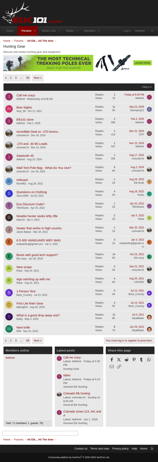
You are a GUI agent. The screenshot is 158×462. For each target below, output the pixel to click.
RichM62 (21, 183)
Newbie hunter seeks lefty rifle (37, 216)
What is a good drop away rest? (38, 315)
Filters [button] (145, 87)
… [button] (21, 77)
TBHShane (22, 207)
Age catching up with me (33, 279)
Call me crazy (25, 95)
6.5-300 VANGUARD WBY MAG (38, 240)
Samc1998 (22, 195)
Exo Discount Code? (30, 204)
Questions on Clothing (31, 192)
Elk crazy (21, 258)
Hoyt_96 (21, 111)
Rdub (141, 219)
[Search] (152, 31)
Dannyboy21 (137, 110)
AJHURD (139, 282)
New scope (24, 267)
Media (69, 30)
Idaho (67, 375)
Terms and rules (99, 448)
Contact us (80, 448)
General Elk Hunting (75, 386)
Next (36, 77)
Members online (17, 350)
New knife (23, 327)
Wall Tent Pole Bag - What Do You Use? (43, 167)
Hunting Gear (71, 368)
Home (9, 30)
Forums (26, 30)
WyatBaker (138, 318)
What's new (49, 30)
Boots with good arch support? (37, 255)
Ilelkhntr (20, 99)
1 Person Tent (25, 291)
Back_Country (24, 295)
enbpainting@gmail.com (29, 244)
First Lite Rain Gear (29, 303)
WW (18, 331)
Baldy (19, 319)
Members (89, 30)
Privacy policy (120, 448)
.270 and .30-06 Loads (31, 143)
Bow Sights (24, 107)
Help (134, 448)
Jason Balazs (23, 231)
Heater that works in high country (39, 228)
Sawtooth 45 (25, 155)
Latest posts (66, 350)
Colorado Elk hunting (76, 393)
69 (27, 77)
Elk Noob (139, 182)
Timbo (140, 195)
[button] (35, 31)
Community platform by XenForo (79, 457)
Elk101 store (25, 119)
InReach (22, 180)
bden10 (20, 219)
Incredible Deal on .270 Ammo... (38, 131)
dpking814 (22, 307)
